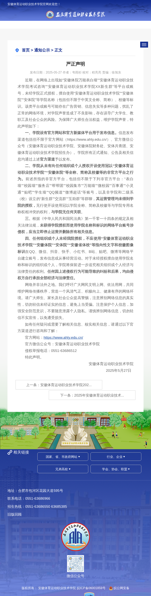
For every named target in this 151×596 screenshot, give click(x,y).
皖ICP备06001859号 (91, 577)
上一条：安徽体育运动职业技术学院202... (44, 385)
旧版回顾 (14, 503)
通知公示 (42, 50)
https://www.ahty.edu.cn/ (63, 337)
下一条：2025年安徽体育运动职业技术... (106, 385)
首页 (26, 50)
